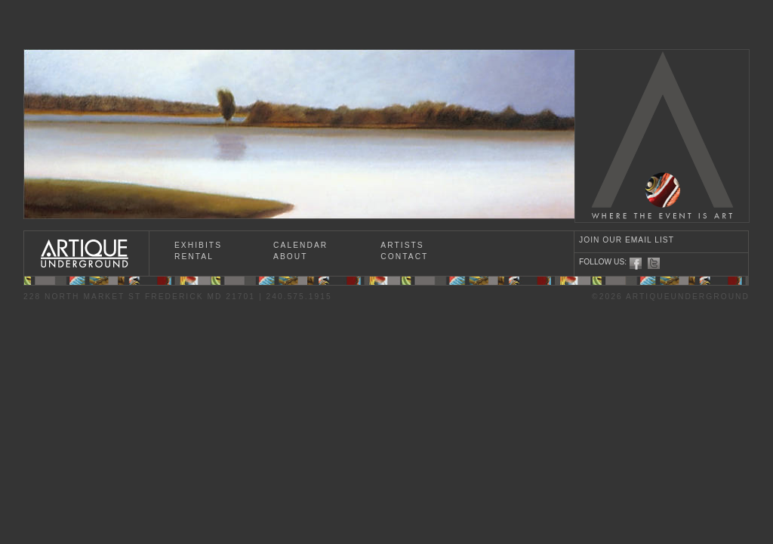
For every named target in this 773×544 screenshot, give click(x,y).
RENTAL (194, 256)
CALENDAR (300, 245)
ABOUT (290, 256)
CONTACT (404, 256)
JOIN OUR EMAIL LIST (626, 240)
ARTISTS (401, 245)
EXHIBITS (198, 245)
